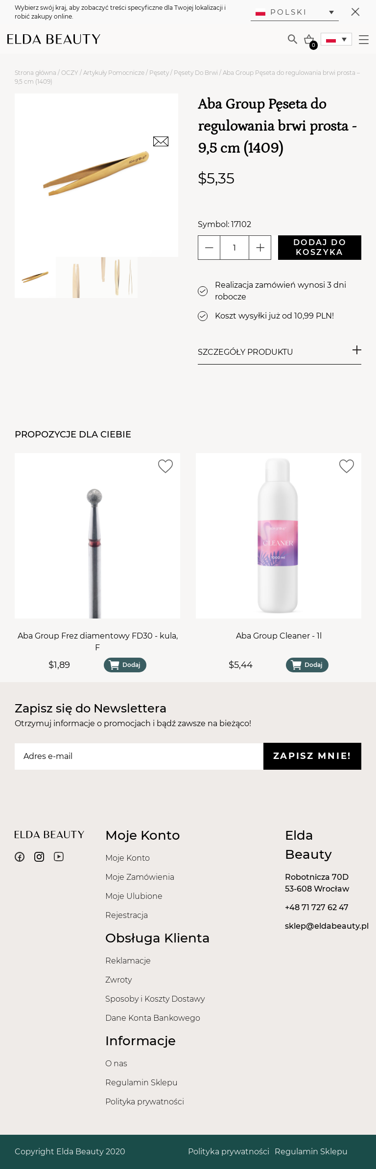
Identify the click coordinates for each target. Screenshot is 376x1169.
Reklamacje (128, 960)
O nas (116, 1063)
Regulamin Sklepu (141, 1082)
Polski (281, 12)
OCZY (69, 72)
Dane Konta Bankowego (152, 1018)
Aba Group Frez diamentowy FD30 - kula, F (98, 641)
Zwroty (118, 980)
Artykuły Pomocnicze (113, 72)
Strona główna (35, 72)
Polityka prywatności (144, 1101)
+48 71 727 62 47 (317, 907)
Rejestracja (126, 915)
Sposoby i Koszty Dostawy (155, 999)
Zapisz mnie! (312, 756)
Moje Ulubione (134, 896)
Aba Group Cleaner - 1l (279, 636)
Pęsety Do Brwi (196, 72)
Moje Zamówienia (139, 877)
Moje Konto (127, 858)
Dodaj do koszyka (319, 247)
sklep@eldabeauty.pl (327, 926)
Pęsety (159, 72)
